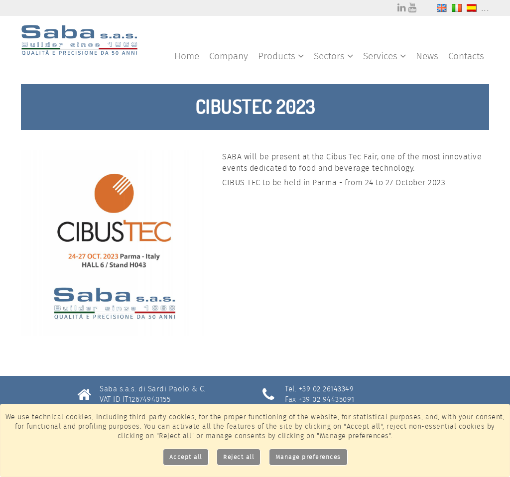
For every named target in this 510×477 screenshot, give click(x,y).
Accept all (185, 457)
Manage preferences (308, 457)
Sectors (333, 56)
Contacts (466, 56)
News (427, 56)
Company (228, 56)
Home (186, 56)
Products (281, 56)
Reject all (238, 457)
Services (384, 56)
